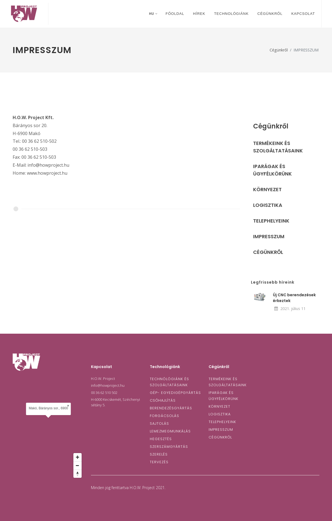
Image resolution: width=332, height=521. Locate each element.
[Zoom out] (77, 465)
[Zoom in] (77, 457)
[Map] (48, 429)
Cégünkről (279, 50)
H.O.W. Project (103, 378)
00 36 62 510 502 (104, 392)
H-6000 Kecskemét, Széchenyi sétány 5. (115, 402)
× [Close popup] (68, 406)
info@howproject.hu (108, 385)
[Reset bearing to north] (77, 474)
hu (153, 14)
